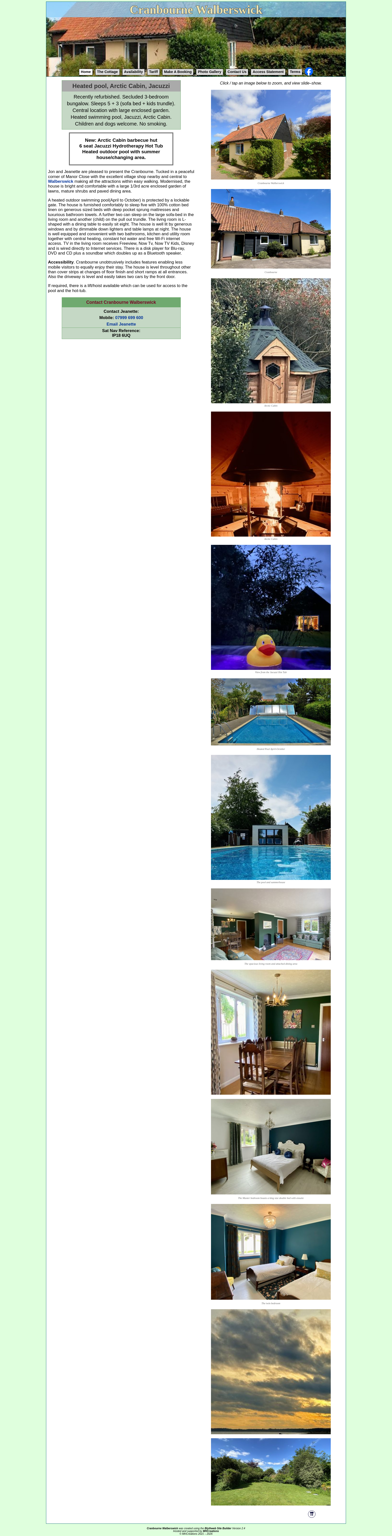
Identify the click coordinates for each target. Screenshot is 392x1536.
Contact (237, 72)
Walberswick (60, 181)
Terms (295, 72)
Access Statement (268, 72)
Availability (133, 72)
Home (86, 72)
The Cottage (107, 72)
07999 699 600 (129, 317)
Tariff (153, 72)
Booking (178, 72)
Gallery (210, 72)
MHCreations (211, 1531)
